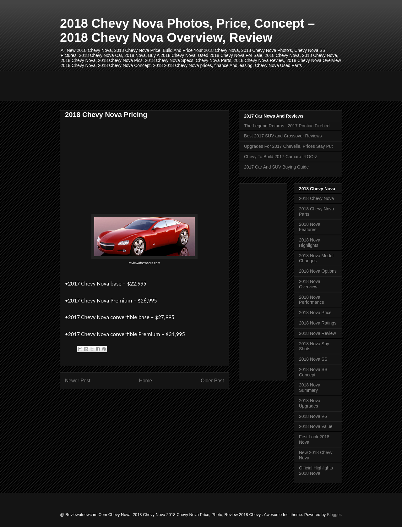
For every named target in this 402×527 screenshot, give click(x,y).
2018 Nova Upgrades (309, 403)
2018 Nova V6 (313, 416)
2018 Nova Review (317, 333)
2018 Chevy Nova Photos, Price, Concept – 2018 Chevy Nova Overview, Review (187, 30)
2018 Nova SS (313, 359)
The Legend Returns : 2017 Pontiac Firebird (286, 125)
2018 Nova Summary (309, 387)
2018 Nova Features (309, 227)
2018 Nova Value (315, 426)
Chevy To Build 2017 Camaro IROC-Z (281, 156)
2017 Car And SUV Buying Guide (276, 166)
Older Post (212, 380)
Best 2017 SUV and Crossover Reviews (283, 135)
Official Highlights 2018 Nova (316, 470)
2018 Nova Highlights (309, 242)
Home (145, 380)
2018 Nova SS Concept (313, 372)
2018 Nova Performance (311, 300)
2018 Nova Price (315, 312)
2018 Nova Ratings (317, 322)
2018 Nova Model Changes (316, 258)
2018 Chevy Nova (316, 198)
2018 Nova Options (318, 271)
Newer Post (77, 380)
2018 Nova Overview (309, 284)
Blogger (334, 514)
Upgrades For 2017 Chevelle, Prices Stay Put (288, 146)
